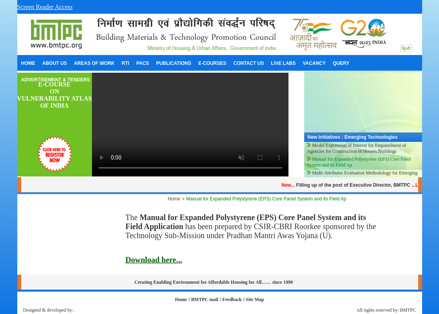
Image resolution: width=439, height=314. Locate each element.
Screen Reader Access (45, 7)
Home (174, 199)
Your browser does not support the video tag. (190, 124)
